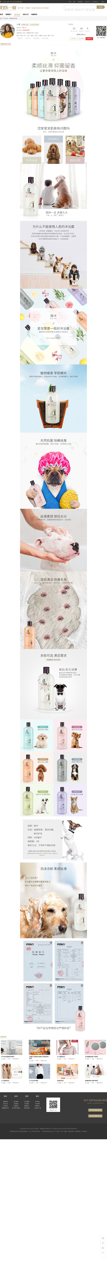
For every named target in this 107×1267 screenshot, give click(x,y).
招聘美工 (9, 14)
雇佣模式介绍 (5, 1108)
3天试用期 (26, 1101)
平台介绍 (5, 1103)
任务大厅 (26, 14)
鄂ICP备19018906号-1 (70, 1128)
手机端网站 (77, 1131)
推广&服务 (64, 1131)
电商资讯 (34, 14)
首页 (1, 14)
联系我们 (37, 1106)
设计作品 (17, 14)
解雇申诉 (27, 1106)
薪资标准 (16, 1106)
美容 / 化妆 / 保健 (90, 10)
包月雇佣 (81, 38)
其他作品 (3, 1036)
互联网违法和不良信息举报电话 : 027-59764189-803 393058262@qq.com (32, 1131)
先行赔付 (27, 1103)
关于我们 (37, 1101)
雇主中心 (87, 1)
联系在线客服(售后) (95, 1116)
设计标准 (16, 1101)
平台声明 (37, 1103)
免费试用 (89, 38)
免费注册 (5, 1101)
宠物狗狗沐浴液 (5, 44)
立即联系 (73, 38)
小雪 (18, 24)
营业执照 (84, 1131)
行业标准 (16, 1103)
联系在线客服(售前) (95, 1110)
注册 (74, 1)
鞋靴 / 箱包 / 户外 (79, 10)
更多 (102, 1)
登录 (70, 1)
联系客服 (80, 1)
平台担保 (5, 1106)
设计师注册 (27, 1108)
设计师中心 (95, 1)
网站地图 (70, 1131)
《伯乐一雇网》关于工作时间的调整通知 (12, 2)
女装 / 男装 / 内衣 (69, 10)
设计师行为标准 (16, 1108)
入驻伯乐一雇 (37, 1108)
